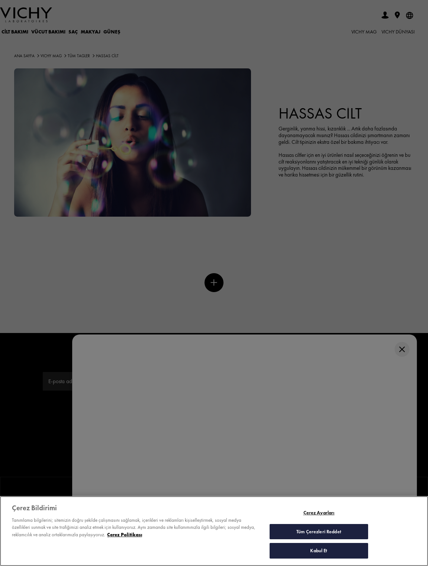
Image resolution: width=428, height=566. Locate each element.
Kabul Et (318, 552)
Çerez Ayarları (319, 514)
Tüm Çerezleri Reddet (318, 533)
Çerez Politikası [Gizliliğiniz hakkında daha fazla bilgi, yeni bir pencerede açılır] (124, 536)
